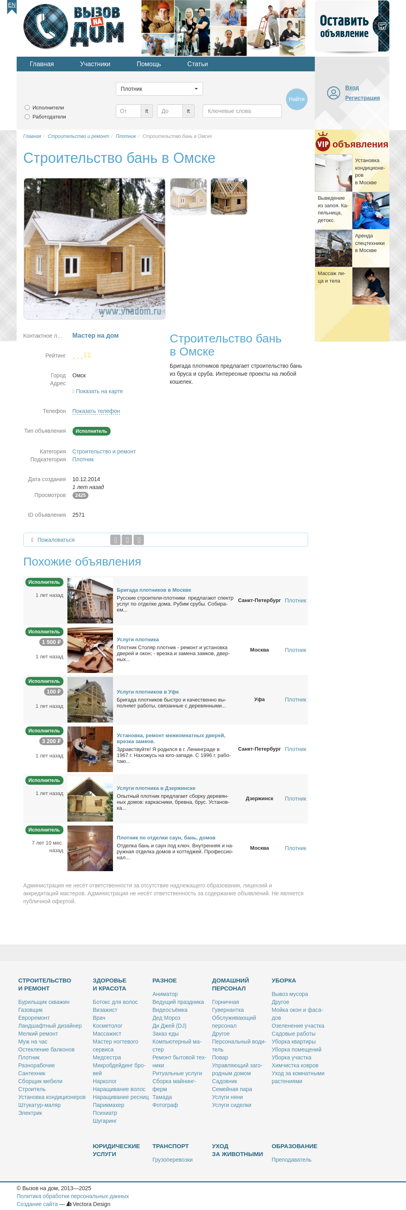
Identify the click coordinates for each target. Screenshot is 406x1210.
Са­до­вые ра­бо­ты (294, 1033)
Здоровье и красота (109, 984)
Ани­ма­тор (165, 994)
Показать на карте (99, 391)
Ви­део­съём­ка (169, 1010)
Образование (294, 1146)
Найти (296, 99)
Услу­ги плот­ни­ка (138, 639)
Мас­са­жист (107, 1033)
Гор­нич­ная (225, 1002)
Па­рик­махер (108, 1105)
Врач (99, 1018)
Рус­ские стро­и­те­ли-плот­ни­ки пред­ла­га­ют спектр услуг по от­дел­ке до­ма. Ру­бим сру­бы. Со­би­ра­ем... (175, 604)
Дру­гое (221, 1033)
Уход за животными (237, 1150)
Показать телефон (96, 411)
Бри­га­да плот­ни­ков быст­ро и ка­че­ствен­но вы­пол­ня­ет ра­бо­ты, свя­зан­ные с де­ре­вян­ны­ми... (171, 703)
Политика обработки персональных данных (73, 1196)
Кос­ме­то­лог (108, 1026)
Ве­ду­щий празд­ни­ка (178, 1002)
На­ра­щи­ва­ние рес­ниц (121, 1097)
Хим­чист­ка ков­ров (295, 1065)
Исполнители (48, 108)
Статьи (198, 64)
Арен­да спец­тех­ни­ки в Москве (370, 243)
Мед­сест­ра (107, 1057)
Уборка (284, 980)
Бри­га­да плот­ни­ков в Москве (154, 590)
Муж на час (33, 1041)
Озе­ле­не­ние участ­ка (298, 1026)
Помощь (149, 64)
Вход (352, 87)
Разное (164, 980)
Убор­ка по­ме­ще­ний (297, 1049)
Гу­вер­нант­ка (228, 1010)
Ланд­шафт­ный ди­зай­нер (50, 1026)
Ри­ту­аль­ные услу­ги (177, 1073)
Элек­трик (30, 1113)
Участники (95, 64)
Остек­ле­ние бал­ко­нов (46, 1049)
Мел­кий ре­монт (38, 1033)
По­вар (220, 1057)
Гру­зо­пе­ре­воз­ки (172, 1159)
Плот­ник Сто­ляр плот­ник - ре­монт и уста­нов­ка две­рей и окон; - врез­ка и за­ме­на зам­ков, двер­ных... (173, 653)
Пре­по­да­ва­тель (291, 1159)
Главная (42, 64)
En (11, 5)
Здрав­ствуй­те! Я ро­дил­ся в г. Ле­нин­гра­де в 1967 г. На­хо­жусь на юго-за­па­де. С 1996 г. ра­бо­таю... (174, 755)
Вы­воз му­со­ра (290, 994)
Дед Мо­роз (166, 1018)
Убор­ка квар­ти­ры (294, 1041)
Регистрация (362, 98)
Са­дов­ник (224, 1081)
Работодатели (49, 117)
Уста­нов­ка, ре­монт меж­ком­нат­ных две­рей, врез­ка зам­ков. (171, 738)
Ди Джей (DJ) (169, 1026)
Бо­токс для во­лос (115, 1002)
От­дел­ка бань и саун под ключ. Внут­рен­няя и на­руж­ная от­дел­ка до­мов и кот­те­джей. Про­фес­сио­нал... (175, 851)
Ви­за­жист (105, 1010)
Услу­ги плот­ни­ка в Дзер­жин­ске (156, 788)
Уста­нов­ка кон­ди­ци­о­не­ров (52, 1097)
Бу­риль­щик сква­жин (43, 1002)
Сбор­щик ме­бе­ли (40, 1081)
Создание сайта (37, 1204)
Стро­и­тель (32, 1089)
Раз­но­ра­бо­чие (36, 1065)
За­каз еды (165, 1033)
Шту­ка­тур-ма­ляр (39, 1105)
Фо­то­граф (165, 1105)
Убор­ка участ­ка (291, 1057)
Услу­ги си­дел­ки (231, 1105)
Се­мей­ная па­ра (232, 1089)
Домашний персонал (230, 984)
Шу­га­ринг (105, 1121)
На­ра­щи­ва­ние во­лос (119, 1089)
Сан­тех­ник (31, 1073)
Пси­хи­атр (105, 1113)
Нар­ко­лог (105, 1081)
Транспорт (170, 1146)
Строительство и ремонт (104, 451)
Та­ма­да (162, 1097)
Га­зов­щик (30, 1010)
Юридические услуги (116, 1150)
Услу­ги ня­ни (227, 1097)
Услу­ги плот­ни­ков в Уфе (148, 692)
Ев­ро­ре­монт (34, 1018)
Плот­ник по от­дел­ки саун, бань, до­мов (166, 838)
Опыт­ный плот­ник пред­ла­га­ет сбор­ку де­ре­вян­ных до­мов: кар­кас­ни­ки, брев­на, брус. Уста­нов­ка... (173, 802)
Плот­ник (29, 1057)
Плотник (83, 459)
